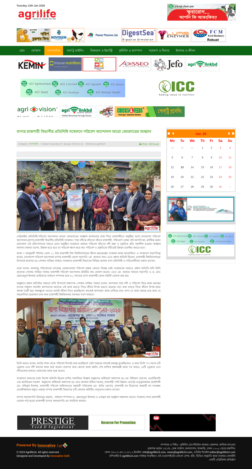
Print (144, 144)
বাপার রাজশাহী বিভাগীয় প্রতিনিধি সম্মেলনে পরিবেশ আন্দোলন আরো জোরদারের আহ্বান (84, 132)
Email (155, 144)
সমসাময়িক (33, 144)
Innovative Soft (60, 455)
